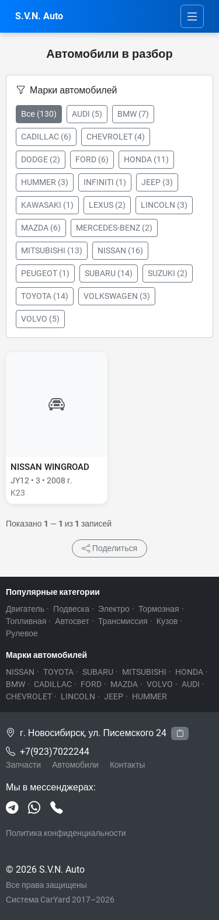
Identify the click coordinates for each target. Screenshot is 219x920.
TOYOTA (58, 672)
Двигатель (25, 609)
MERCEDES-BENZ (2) (114, 227)
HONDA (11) (146, 159)
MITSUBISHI (144, 672)
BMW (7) (133, 114)
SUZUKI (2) (167, 273)
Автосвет (72, 621)
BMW (15, 684)
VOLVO (160, 684)
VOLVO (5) (40, 318)
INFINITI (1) (105, 182)
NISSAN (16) (120, 250)
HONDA (189, 672)
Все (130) (39, 114)
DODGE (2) (40, 159)
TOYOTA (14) (44, 296)
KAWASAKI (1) (47, 205)
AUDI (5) (87, 114)
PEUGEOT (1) (45, 273)
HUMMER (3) (44, 182)
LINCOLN (78, 696)
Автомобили (75, 764)
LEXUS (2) (107, 205)
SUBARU (97, 672)
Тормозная (158, 609)
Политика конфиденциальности (66, 833)
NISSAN (20, 672)
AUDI (191, 684)
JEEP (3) (157, 182)
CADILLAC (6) (46, 136)
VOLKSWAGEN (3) (117, 296)
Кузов (167, 621)
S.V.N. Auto (39, 16)
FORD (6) (92, 159)
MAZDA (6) (41, 227)
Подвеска (71, 609)
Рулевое (22, 633)
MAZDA (124, 684)
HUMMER (149, 696)
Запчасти (23, 764)
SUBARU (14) (109, 273)
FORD (91, 684)
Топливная (26, 621)
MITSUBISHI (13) (51, 250)
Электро (114, 609)
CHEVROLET (29, 696)
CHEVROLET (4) (115, 136)
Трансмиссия (123, 621)
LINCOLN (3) (164, 205)
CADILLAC (53, 684)
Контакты (127, 764)
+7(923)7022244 (54, 751)
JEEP (113, 696)
